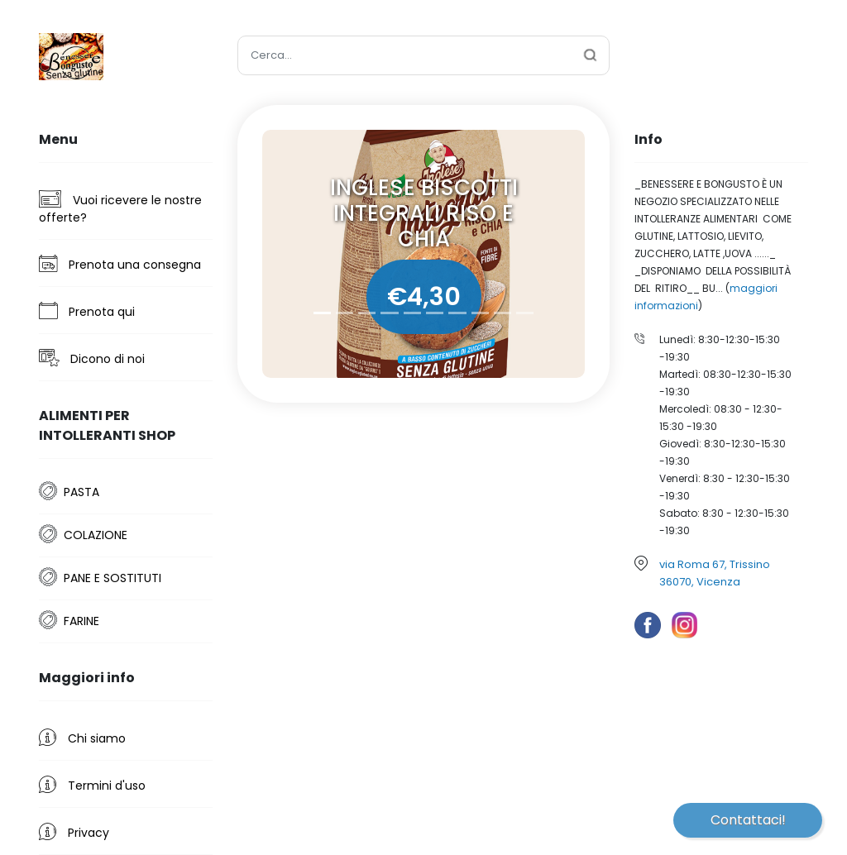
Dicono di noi (92, 358)
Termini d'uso (92, 785)
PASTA (81, 492)
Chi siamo (82, 737)
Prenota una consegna (120, 264)
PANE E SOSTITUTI (112, 578)
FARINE (81, 621)
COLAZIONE (95, 535)
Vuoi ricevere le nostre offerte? (120, 208)
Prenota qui (87, 311)
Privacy (74, 832)
